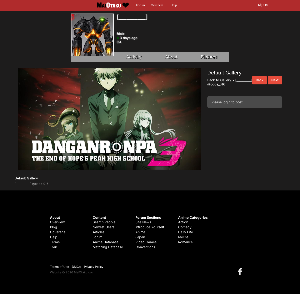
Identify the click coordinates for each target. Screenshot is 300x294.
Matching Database (108, 247)
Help (174, 5)
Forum (140, 5)
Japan (140, 237)
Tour (53, 247)
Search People (104, 222)
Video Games (145, 242)
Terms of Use (59, 266)
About (171, 56)
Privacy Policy (93, 266)
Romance (185, 242)
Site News (143, 222)
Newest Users (103, 227)
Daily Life (185, 232)
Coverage (57, 232)
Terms (55, 242)
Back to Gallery (219, 80)
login (226, 102)
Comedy (184, 227)
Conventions (145, 247)
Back (259, 80)
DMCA (76, 266)
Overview (57, 222)
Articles (98, 232)
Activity (134, 56)
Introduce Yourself (149, 227)
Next (275, 80)
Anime (140, 232)
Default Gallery (26, 178)
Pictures (209, 56)
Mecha (183, 237)
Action (183, 222)
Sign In (263, 4)
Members (157, 5)
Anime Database (105, 242)
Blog (53, 227)
